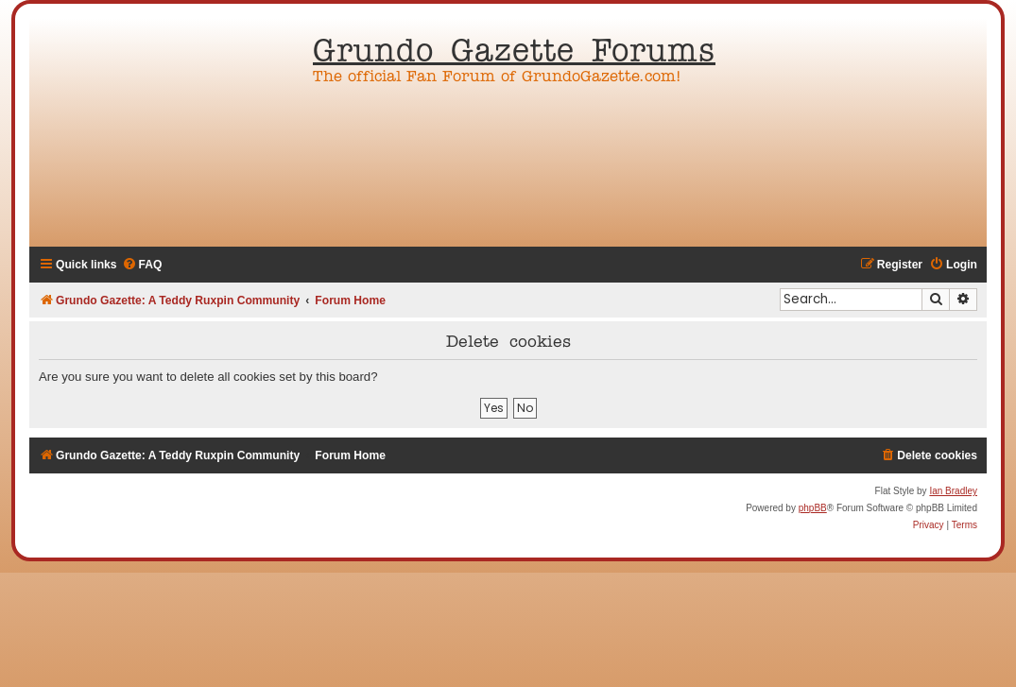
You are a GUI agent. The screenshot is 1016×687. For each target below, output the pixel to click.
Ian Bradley (953, 491)
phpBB (813, 508)
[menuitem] (142, 265)
